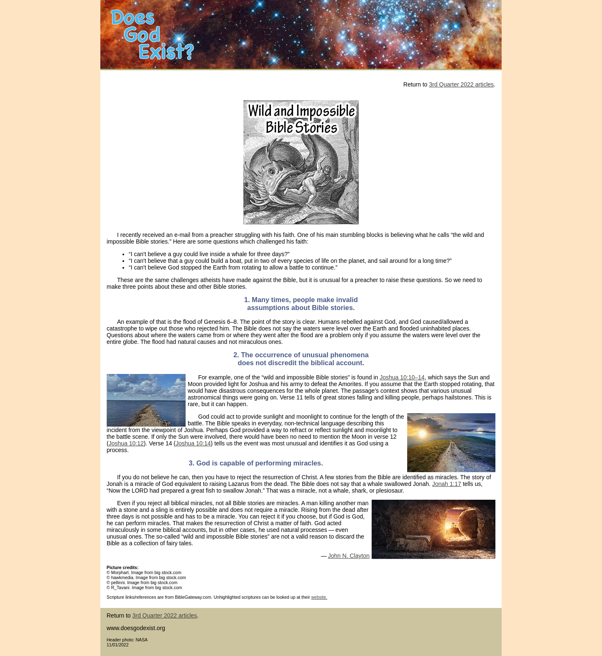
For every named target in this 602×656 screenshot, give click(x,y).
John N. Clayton (349, 555)
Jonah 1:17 (446, 484)
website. (319, 597)
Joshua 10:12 (126, 443)
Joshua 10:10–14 (402, 377)
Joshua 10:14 (193, 443)
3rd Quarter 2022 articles (461, 84)
